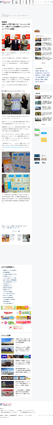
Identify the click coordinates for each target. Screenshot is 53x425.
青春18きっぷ (38, 75)
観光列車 (45, 79)
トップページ (3, 14)
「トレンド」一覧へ (15, 231)
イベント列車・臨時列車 (40, 77)
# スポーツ (4, 227)
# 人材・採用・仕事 (18, 226)
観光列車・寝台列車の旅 (7, 287)
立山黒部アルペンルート (7, 276)
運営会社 (6, 415)
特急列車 (37, 70)
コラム (23, 2)
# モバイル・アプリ (16, 227)
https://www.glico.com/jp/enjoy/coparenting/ (12, 147)
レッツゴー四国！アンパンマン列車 (9, 278)
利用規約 (1, 415)
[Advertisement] (26, 9)
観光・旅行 (37, 79)
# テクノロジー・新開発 (9, 226)
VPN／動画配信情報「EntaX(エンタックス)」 (28, 412)
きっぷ (46, 70)
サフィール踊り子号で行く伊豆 (9, 293)
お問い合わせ (20, 415)
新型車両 (48, 75)
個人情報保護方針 (13, 415)
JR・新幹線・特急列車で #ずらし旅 (9, 274)
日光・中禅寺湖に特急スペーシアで (9, 281)
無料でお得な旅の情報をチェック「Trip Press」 (9, 412)
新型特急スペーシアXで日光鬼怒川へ (10, 270)
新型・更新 (42, 70)
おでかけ (46, 77)
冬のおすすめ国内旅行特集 (8, 297)
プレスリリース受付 (28, 415)
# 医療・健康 (9, 227)
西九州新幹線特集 (6, 272)
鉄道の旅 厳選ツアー (7, 301)
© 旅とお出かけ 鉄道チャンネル (4, 417)
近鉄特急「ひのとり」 (7, 289)
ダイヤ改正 (43, 75)
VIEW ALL (44, 63)
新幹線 (42, 79)
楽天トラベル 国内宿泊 (7, 295)
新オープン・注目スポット (40, 81)
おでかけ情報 (16, 2)
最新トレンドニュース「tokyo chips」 (7, 410)
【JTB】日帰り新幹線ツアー (8, 303)
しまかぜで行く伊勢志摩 (7, 291)
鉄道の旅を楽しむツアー (7, 285)
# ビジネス (25, 226)
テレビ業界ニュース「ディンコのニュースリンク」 (25, 410)
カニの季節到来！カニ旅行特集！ (9, 299)
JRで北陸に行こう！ (7, 283)
